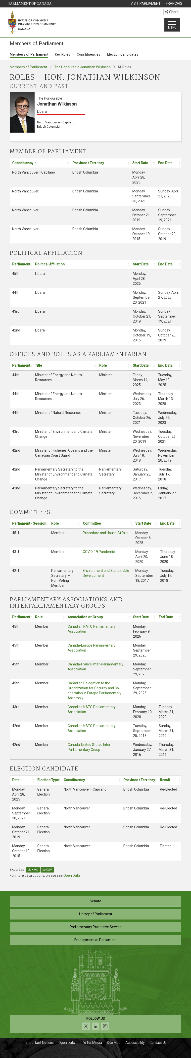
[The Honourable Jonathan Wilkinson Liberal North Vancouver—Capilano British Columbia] (95, 116)
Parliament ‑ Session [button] (29, 523)
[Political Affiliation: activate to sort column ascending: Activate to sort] (81, 264)
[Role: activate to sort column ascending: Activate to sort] (113, 365)
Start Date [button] (140, 163)
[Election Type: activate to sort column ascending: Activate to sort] (48, 780)
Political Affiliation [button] (50, 264)
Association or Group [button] (85, 617)
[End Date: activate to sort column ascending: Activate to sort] (169, 163)
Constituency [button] (22, 163)
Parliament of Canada (29, 3)
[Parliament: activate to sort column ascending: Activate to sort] (21, 264)
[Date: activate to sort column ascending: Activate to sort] (22, 780)
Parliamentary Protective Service (95, 927)
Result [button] (165, 780)
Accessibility (135, 1043)
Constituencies (88, 54)
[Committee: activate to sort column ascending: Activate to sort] (106, 523)
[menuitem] (145, 3)
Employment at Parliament (95, 940)
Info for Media (91, 1043)
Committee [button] (92, 523)
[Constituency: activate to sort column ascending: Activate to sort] (40, 163)
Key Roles (62, 54)
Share (172, 12)
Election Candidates (122, 54)
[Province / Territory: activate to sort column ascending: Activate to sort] (100, 163)
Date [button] (15, 780)
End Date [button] (165, 163)
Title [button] (38, 365)
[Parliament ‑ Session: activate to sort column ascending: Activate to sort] (29, 523)
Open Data (71, 875)
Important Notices (40, 1043)
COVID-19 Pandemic (99, 552)
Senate (95, 901)
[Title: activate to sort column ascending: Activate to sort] (65, 365)
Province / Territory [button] (88, 163)
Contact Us (158, 1043)
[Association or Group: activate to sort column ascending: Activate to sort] (98, 617)
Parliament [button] (21, 264)
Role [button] (103, 365)
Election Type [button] (48, 780)
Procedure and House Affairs (106, 533)
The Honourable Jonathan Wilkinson (82, 67)
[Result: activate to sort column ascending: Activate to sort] (169, 780)
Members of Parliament (29, 54)
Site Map (114, 1043)
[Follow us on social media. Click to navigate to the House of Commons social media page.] (95, 1024)
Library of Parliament (95, 914)
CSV (47, 870)
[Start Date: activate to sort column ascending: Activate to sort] (143, 163)
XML (33, 870)
